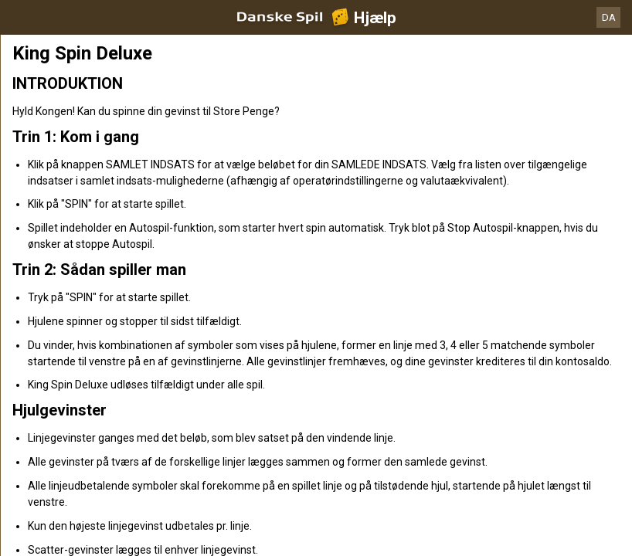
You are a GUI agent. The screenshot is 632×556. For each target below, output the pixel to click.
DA (609, 17)
